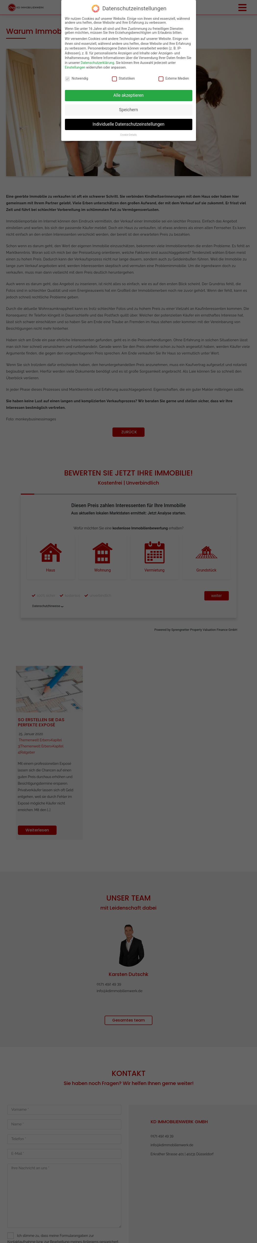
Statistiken (123, 78)
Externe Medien (174, 78)
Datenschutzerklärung (97, 63)
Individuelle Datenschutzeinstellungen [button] (128, 124)
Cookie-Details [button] (128, 134)
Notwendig (76, 78)
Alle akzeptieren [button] (128, 95)
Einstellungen (75, 67)
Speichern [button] (128, 109)
